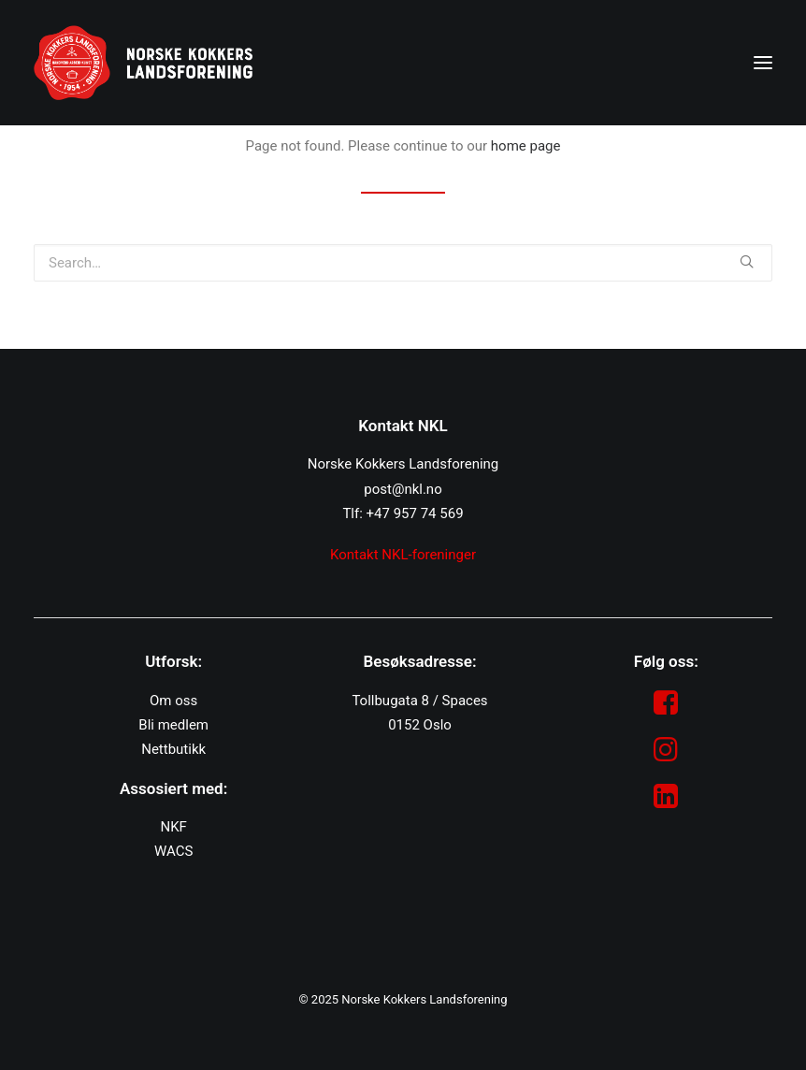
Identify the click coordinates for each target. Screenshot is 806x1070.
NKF (173, 826)
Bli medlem (173, 724)
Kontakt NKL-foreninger (403, 554)
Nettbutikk (173, 749)
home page (526, 145)
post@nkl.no (402, 489)
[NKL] (143, 62)
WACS (173, 851)
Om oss (173, 700)
